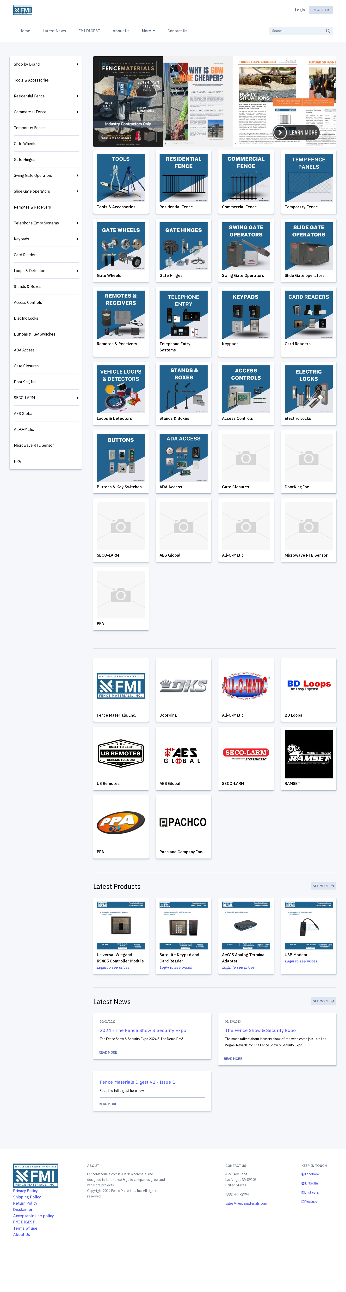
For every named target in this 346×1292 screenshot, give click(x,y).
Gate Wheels (25, 143)
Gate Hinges (24, 159)
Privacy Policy (25, 1231)
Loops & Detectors (30, 270)
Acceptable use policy (33, 1256)
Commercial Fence (30, 111)
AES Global (24, 413)
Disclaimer (22, 1250)
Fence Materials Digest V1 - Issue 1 (139, 1121)
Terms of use (25, 1269)
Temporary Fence (29, 127)
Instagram (311, 1233)
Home (25, 30)
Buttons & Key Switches (34, 334)
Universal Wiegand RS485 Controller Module (116, 990)
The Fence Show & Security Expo (261, 1068)
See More (323, 915)
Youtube (310, 1242)
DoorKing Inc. (25, 381)
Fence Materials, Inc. (118, 737)
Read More (152, 1090)
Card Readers (25, 254)
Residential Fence (29, 96)
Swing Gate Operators (33, 175)
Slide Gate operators (32, 191)
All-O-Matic (24, 429)
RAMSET (294, 807)
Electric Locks (26, 318)
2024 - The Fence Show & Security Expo (143, 1068)
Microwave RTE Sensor (34, 445)
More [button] (147, 30)
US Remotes (110, 807)
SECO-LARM (24, 397)
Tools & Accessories (31, 80)
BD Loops (295, 737)
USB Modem (297, 984)
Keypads (21, 238)
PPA (17, 461)
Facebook (311, 1215)
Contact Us (177, 30)
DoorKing (169, 737)
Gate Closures (26, 365)
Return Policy (25, 1244)
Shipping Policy (27, 1237)
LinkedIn (310, 1224)
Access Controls (28, 302)
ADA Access (24, 350)
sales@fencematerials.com (246, 1244)
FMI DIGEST (89, 30)
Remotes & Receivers (32, 207)
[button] (103, 137)
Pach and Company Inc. (183, 878)
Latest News (54, 30)
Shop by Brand (27, 64)
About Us (121, 30)
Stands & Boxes (27, 286)
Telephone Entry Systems (36, 223)
